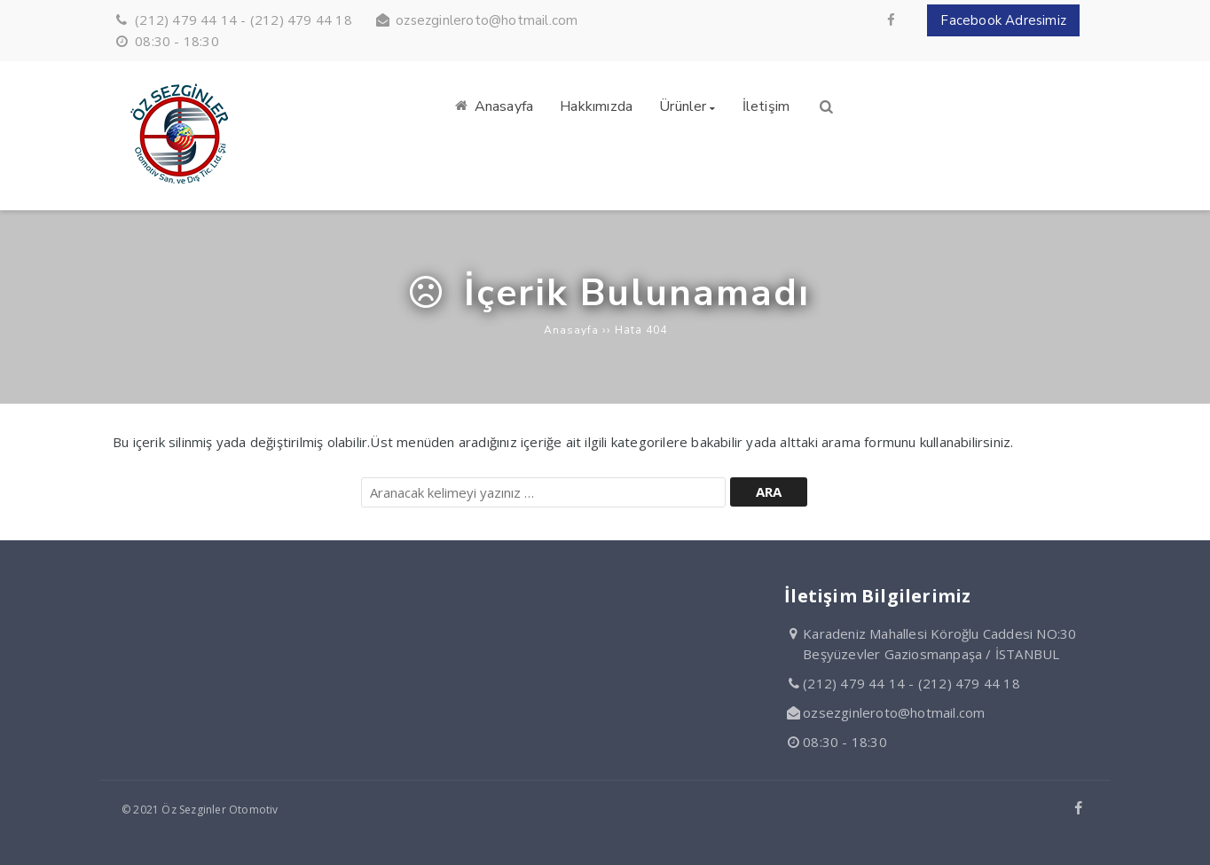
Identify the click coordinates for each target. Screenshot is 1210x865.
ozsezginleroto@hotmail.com (487, 20)
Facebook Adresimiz (1003, 20)
